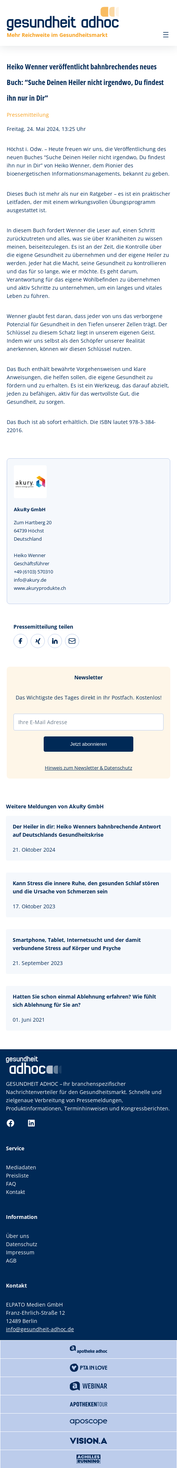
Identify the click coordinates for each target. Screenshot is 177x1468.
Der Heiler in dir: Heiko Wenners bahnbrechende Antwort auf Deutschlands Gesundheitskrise (87, 830)
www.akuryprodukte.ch (40, 588)
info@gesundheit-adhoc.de (40, 1329)
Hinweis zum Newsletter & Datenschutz (88, 767)
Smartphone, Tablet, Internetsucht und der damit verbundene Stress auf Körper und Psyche (77, 944)
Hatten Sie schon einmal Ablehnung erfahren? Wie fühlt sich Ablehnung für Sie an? (84, 1000)
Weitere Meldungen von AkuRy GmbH (55, 806)
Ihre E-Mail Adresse (42, 722)
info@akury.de (30, 579)
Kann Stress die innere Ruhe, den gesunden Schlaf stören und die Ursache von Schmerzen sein (86, 887)
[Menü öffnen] (165, 34)
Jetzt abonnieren (88, 744)
